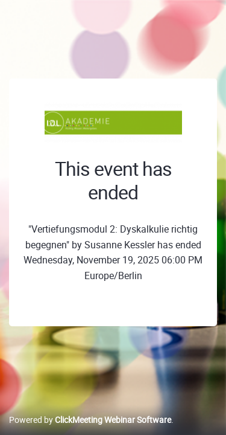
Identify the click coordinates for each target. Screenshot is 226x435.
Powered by (90, 419)
